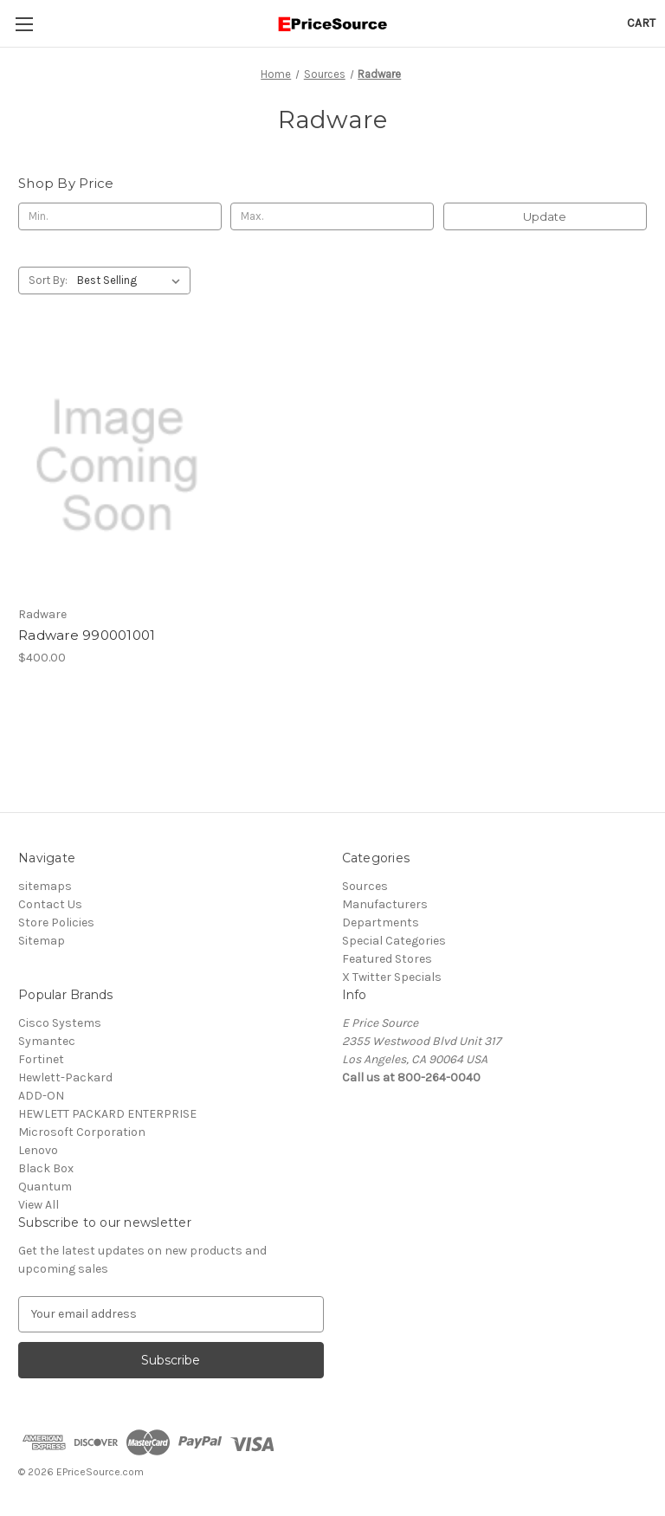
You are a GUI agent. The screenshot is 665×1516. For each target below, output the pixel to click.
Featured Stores (387, 959)
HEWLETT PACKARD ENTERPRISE (107, 1113)
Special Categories (394, 940)
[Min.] (120, 216)
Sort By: (48, 280)
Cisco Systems (59, 1023)
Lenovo (38, 1150)
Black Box (46, 1168)
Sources (365, 886)
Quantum (45, 1186)
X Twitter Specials (392, 977)
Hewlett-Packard (65, 1077)
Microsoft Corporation (81, 1132)
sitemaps (45, 886)
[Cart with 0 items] (641, 23)
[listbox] (132, 281)
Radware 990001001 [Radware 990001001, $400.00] (86, 635)
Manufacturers (385, 904)
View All (38, 1204)
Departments (380, 922)
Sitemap (41, 940)
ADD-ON (41, 1095)
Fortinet (41, 1059)
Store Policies (56, 922)
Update (544, 216)
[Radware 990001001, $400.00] (117, 466)
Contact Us (50, 904)
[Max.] (332, 216)
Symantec (46, 1041)
